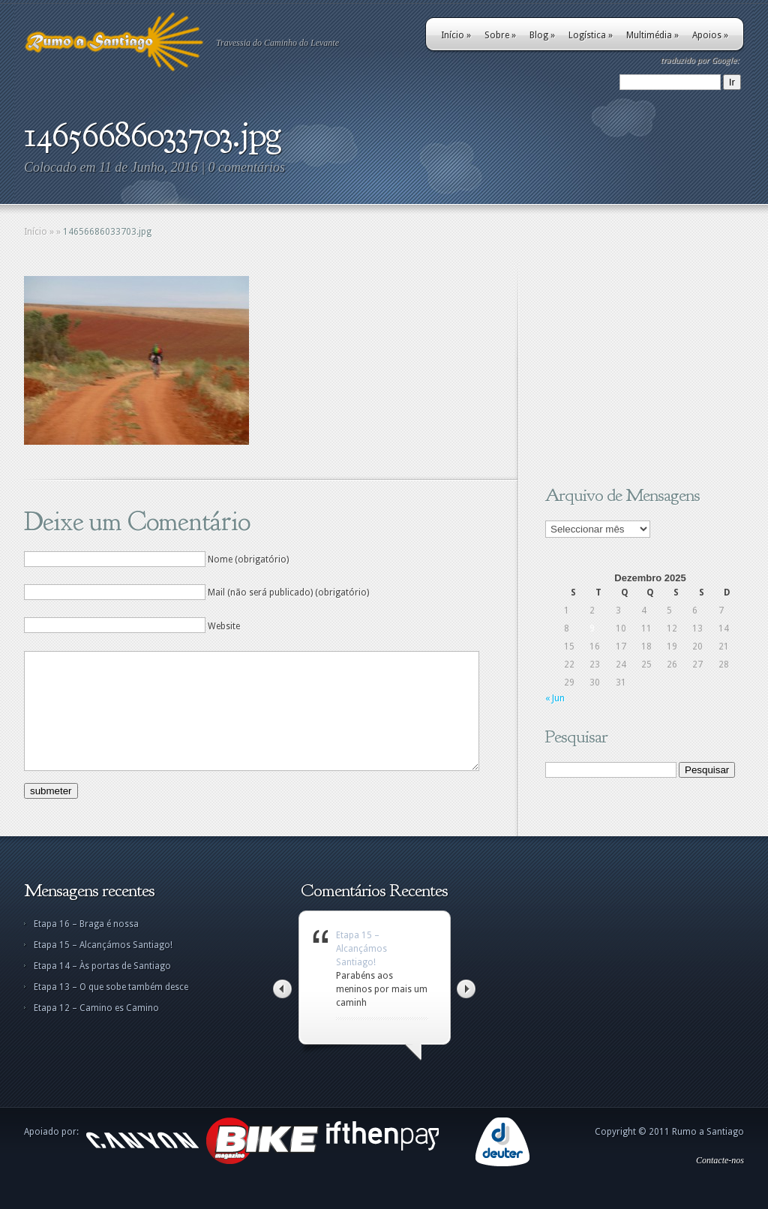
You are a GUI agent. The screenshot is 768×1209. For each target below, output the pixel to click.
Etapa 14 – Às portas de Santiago (102, 988)
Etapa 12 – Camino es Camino (96, 1030)
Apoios (710, 35)
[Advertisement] (639, 370)
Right (466, 1011)
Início (456, 35)
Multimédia (652, 35)
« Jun (555, 698)
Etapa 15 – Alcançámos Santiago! (103, 967)
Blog (542, 35)
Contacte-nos (720, 1183)
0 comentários (247, 167)
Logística (590, 35)
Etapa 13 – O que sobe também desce (111, 1009)
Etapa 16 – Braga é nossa (86, 946)
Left (282, 1011)
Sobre (500, 35)
